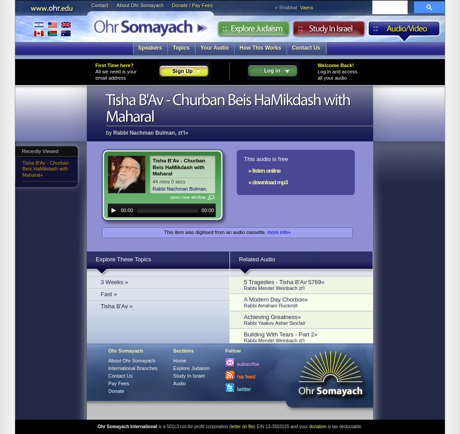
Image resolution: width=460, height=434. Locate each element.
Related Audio (257, 259)
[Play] (113, 210)
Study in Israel (328, 31)
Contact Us (306, 48)
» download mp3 (268, 182)
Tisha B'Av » (117, 306)
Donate (116, 391)
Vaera (306, 7)
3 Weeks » (114, 282)
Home (179, 360)
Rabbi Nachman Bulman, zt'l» (150, 133)
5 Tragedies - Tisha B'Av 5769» (304, 285)
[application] (162, 210)
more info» (279, 232)
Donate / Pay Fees (192, 5)
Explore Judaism (253, 31)
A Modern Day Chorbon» (304, 302)
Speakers (150, 48)
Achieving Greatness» (304, 320)
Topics (181, 48)
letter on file (242, 426)
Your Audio (214, 48)
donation (317, 426)
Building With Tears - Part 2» (304, 337)
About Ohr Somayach (140, 5)
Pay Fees (118, 383)
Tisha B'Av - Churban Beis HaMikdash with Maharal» (45, 169)
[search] (389, 8)
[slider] (167, 210)
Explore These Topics (123, 259)
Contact (99, 5)
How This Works (260, 48)
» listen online (264, 170)
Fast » (109, 294)
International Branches (52, 29)
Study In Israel (188, 376)
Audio (404, 31)
